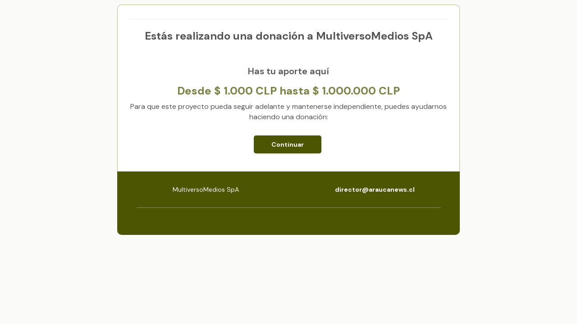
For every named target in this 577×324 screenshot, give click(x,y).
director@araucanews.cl (375, 189)
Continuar (287, 144)
